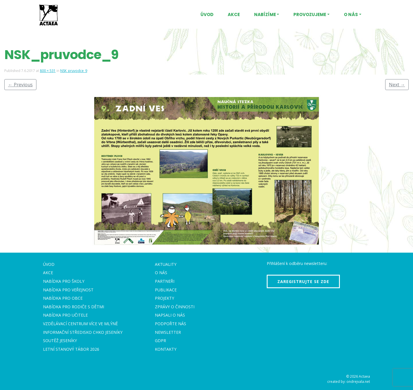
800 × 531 (48, 70)
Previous (20, 84)
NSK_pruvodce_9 (73, 70)
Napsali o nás (170, 315)
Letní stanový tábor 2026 (71, 349)
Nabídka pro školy (63, 281)
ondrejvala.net (358, 381)
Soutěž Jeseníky (60, 340)
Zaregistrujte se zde (303, 281)
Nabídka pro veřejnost (68, 289)
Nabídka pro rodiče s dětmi (73, 306)
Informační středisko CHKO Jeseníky (82, 332)
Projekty (164, 298)
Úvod (206, 14)
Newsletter (168, 332)
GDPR (160, 340)
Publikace (166, 289)
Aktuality (165, 264)
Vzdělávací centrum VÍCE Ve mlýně (80, 323)
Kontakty (165, 349)
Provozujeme (309, 14)
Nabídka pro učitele (65, 315)
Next (397, 84)
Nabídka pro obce (63, 298)
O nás (351, 14)
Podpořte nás (170, 323)
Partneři (164, 281)
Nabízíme (265, 14)
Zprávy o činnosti (174, 306)
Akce (234, 14)
